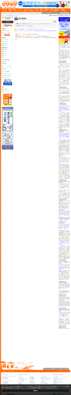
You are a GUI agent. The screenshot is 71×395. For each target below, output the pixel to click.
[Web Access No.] (44, 10)
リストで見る (5, 39)
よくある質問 (5, 382)
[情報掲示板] (45, 9)
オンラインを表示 (6, 32)
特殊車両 (5, 63)
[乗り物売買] (56, 9)
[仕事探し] (41, 9)
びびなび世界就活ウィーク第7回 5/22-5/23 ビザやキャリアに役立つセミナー (30, 29)
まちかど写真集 (44, 383)
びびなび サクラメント (58, 381)
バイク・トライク (6, 65)
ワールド (3, 15)
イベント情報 (21, 380)
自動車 (4, 61)
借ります (5, 55)
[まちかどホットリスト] (27, 9)
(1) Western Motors (7, 75)
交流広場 (43, 382)
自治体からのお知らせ (45, 378)
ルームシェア (32, 383)
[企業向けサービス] (57, 10)
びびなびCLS (5, 377)
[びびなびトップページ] (9, 4)
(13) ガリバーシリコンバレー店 (7, 73)
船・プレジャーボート (7, 67)
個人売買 (31, 377)
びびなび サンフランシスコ (59, 378)
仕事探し (20, 383)
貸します (5, 53)
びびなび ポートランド (58, 382)
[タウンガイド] (20, 9)
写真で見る (5, 43)
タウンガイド (21, 377)
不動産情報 (32, 382)
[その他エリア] (64, 10)
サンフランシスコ (16, 15)
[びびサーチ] (4, 9)
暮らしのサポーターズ (45, 377)
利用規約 (4, 371)
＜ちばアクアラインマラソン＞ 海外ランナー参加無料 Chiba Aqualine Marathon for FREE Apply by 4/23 (35, 30)
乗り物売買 (7, 18)
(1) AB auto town (6, 77)
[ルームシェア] (4, 10)
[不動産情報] (62, 9)
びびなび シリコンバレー (58, 379)
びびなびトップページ (7, 90)
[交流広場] (24, 10)
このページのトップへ (64, 371)
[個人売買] (51, 9)
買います (5, 51)
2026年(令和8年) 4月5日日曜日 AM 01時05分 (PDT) (60, 15)
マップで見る (5, 41)
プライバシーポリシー (19, 371)
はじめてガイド (5, 378)
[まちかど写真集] (30, 10)
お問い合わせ (5, 383)
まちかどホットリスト (23, 378)
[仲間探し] (10, 10)
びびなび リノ (56, 383)
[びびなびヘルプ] (50, 10)
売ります (5, 49)
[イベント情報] (35, 9)
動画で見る (5, 45)
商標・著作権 (10, 371)
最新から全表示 (6, 30)
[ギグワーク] (36, 10)
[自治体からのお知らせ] (12, 9)
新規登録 (7, 22)
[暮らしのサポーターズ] (17, 10)
